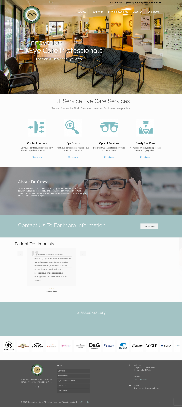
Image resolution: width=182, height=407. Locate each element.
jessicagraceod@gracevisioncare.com (143, 2)
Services (61, 371)
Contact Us (63, 390)
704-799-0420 (115, 2)
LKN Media (84, 402)
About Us (62, 386)
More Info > (37, 159)
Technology (63, 376)
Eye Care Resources (66, 381)
